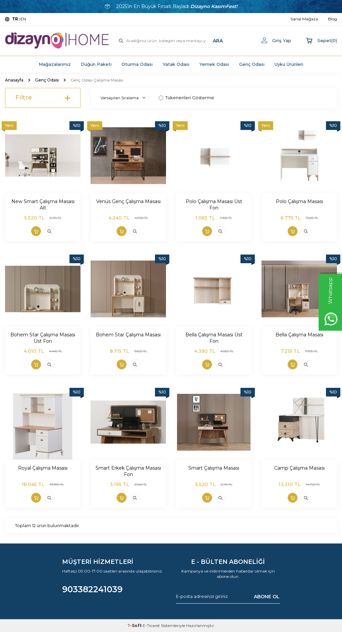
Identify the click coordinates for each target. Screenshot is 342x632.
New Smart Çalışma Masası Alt (42, 204)
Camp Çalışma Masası (299, 468)
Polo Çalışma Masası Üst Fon (214, 204)
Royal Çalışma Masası (42, 468)
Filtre (42, 98)
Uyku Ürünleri (289, 64)
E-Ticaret (151, 625)
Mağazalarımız (55, 64)
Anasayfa (14, 80)
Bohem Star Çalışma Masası (128, 335)
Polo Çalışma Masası (299, 201)
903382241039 (92, 589)
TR (15, 18)
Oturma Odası (137, 64)
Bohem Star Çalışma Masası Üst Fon (42, 338)
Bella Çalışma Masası (299, 335)
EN (23, 18)
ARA (218, 40)
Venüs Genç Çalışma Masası (128, 201)
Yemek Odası (214, 64)
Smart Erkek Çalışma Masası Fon (128, 471)
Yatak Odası (176, 64)
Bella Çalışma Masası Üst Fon (213, 338)
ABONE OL (267, 596)
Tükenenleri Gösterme (186, 97)
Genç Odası (252, 64)
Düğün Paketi (96, 64)
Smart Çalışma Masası (213, 468)
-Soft (135, 625)
